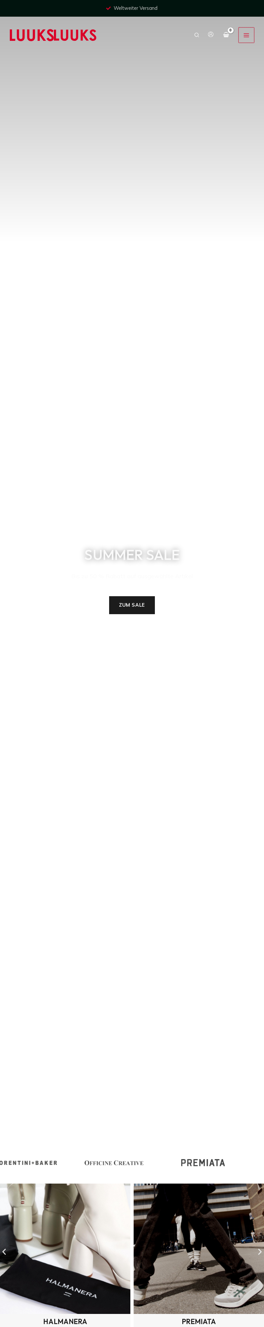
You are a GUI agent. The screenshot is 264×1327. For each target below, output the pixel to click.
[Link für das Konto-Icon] (211, 34)
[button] (198, 35)
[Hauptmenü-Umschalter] (246, 35)
